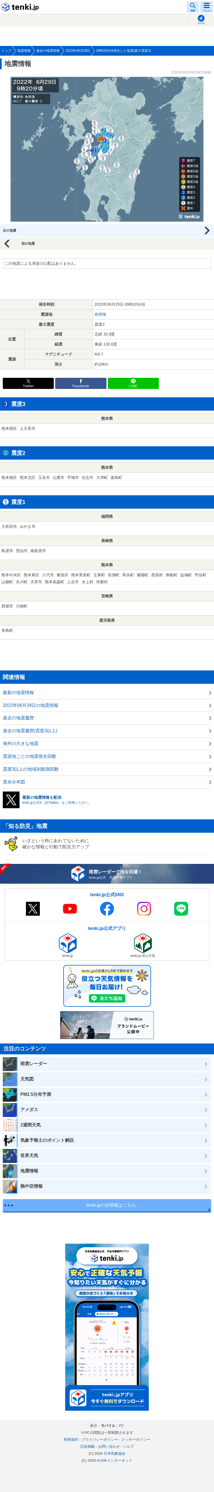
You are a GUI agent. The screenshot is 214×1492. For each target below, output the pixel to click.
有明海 (100, 314)
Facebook (80, 386)
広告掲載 (87, 1446)
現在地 (201, 23)
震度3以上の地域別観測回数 (31, 769)
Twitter (28, 386)
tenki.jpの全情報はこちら (111, 1205)
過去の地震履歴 (18, 718)
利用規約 (71, 1439)
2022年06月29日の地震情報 (30, 705)
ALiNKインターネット (114, 1460)
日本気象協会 (114, 1453)
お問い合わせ (109, 1446)
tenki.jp (21, 7)
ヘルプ (128, 1446)
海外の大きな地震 (20, 743)
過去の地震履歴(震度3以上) (30, 730)
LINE (133, 386)
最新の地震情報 (18, 692)
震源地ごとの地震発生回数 (29, 756)
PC (121, 1426)
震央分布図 (14, 782)
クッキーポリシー (135, 1439)
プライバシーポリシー (100, 1439)
